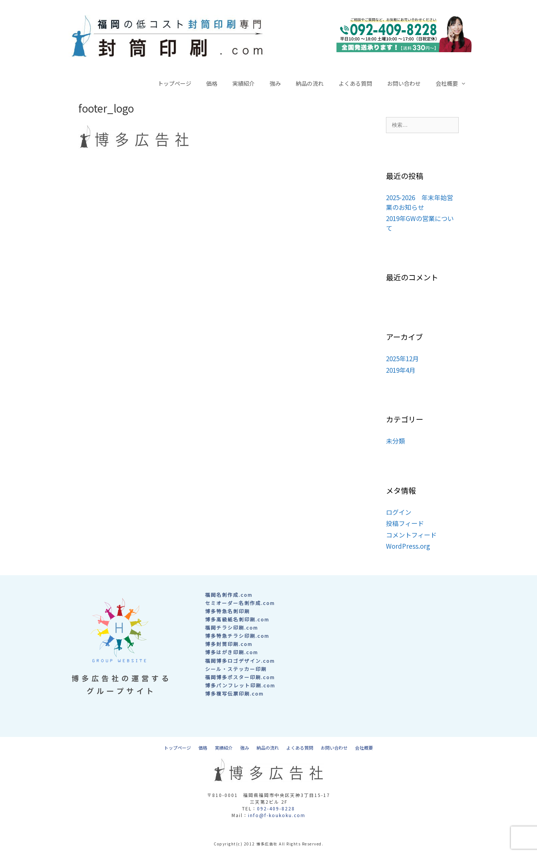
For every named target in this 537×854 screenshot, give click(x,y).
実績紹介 (243, 83)
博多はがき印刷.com (231, 652)
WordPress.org (408, 546)
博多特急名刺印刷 (227, 611)
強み (275, 83)
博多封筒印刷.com (228, 643)
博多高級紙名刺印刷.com (237, 619)
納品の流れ (310, 83)
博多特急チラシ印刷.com (237, 635)
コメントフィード (411, 534)
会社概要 (455, 83)
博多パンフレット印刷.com (240, 685)
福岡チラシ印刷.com (231, 627)
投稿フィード (405, 523)
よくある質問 (355, 83)
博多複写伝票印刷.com (234, 693)
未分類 (395, 440)
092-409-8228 (276, 808)
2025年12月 (402, 358)
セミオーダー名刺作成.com (240, 602)
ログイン (398, 512)
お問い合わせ (404, 83)
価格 (211, 83)
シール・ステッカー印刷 (236, 668)
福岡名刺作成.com (228, 594)
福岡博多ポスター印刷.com (240, 677)
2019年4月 (400, 370)
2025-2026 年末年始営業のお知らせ (419, 202)
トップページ (174, 83)
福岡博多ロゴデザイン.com (240, 660)
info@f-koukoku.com (276, 815)
